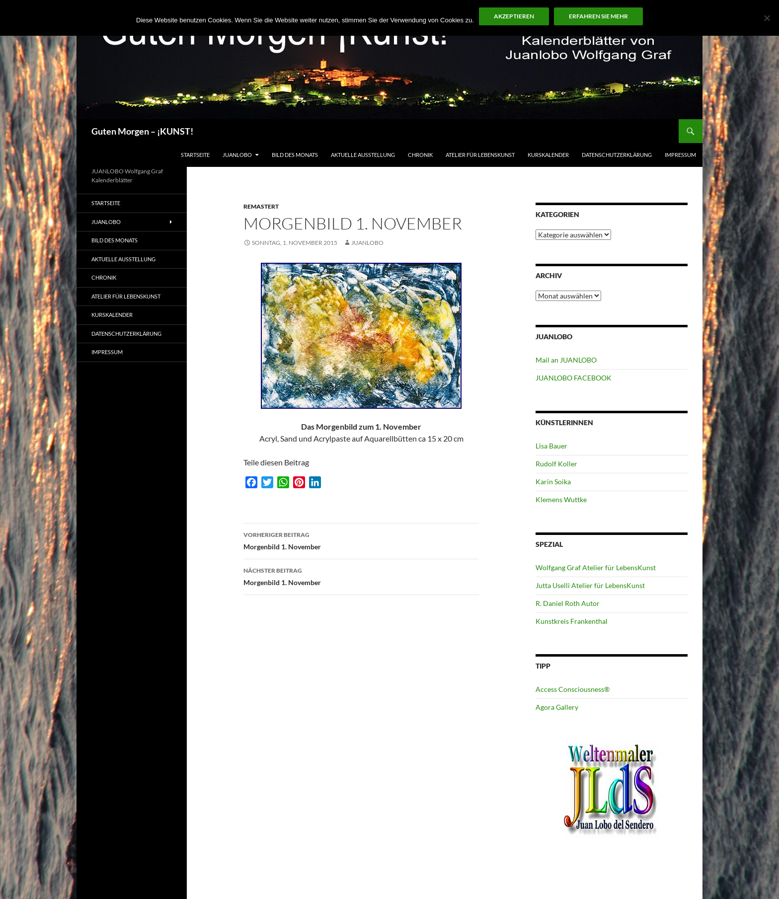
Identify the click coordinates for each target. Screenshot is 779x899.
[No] (767, 18)
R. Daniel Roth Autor (568, 603)
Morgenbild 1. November (361, 540)
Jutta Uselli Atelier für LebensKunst (590, 585)
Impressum (680, 154)
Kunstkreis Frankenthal (572, 621)
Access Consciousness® (573, 689)
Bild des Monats (295, 154)
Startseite (195, 154)
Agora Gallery (557, 707)
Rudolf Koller (556, 463)
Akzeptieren (514, 16)
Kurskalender (548, 154)
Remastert (261, 206)
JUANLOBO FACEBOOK (574, 378)
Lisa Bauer (551, 446)
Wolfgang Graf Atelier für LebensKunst (596, 567)
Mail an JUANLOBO (566, 360)
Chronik (420, 154)
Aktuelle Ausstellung (363, 154)
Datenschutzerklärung (617, 154)
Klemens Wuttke (561, 499)
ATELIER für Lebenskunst (480, 154)
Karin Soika (553, 481)
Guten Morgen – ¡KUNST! (142, 131)
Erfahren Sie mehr (598, 16)
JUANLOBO (237, 154)
